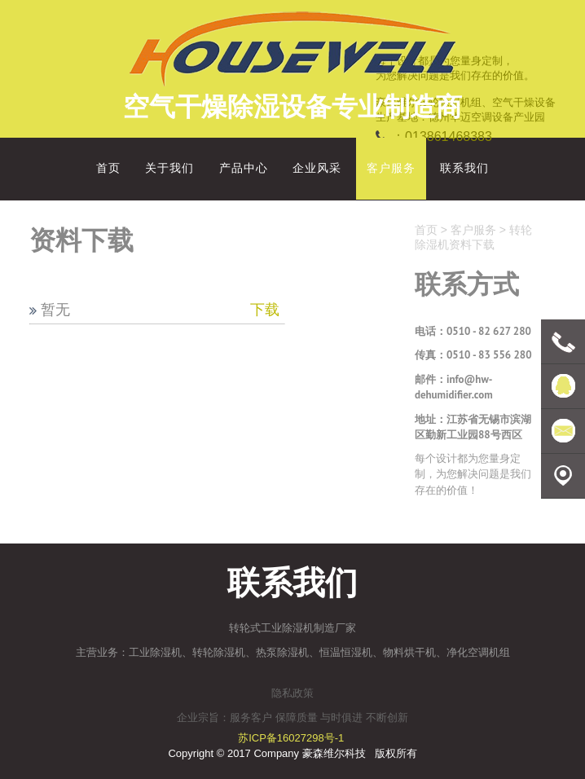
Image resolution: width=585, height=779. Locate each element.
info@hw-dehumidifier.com (454, 387)
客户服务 (473, 229)
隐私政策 (292, 693)
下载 (264, 309)
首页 (426, 229)
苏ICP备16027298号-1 (291, 738)
